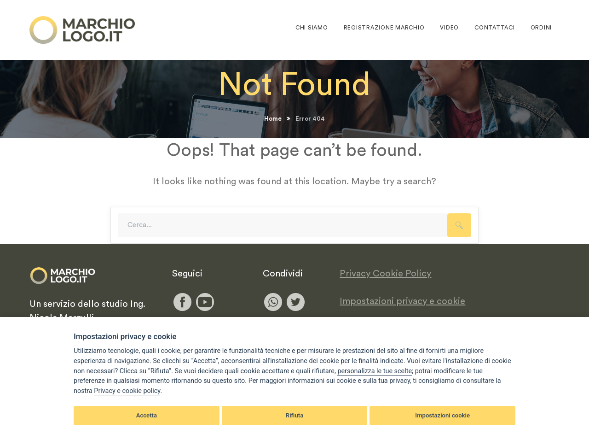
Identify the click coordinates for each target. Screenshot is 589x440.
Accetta (146, 415)
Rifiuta (294, 415)
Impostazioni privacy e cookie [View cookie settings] (402, 301)
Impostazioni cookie (442, 415)
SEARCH (459, 225)
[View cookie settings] (374, 371)
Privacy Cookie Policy (385, 273)
